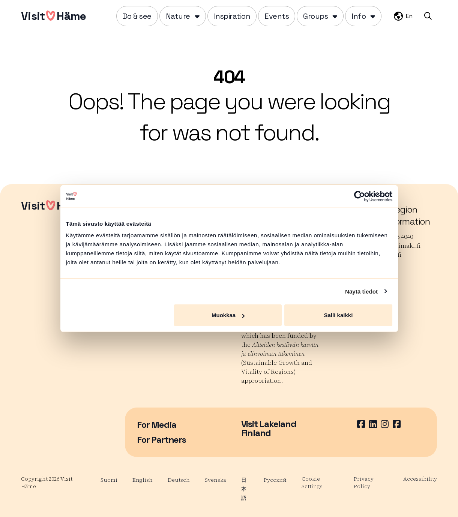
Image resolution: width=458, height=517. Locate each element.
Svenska (215, 480)
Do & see (137, 16)
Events (276, 16)
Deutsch (179, 480)
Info (358, 16)
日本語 (243, 489)
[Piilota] (196, 16)
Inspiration (232, 16)
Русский (275, 480)
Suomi (109, 480)
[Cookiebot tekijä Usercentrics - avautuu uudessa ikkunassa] (359, 196)
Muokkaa (228, 315)
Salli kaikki (338, 315)
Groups (315, 16)
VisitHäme (53, 16)
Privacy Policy (364, 482)
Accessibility (420, 479)
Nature (178, 16)
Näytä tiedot (361, 291)
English (142, 480)
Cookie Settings (312, 482)
